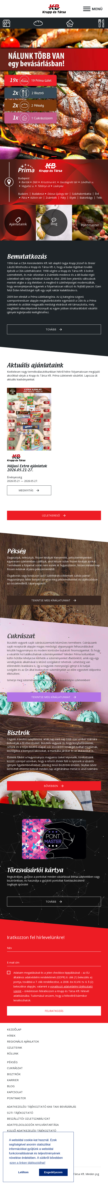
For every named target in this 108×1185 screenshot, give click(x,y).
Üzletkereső (54, 515)
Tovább (54, 329)
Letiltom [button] (23, 1172)
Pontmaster (16, 1098)
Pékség (12, 1062)
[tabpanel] (54, 94)
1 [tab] (54, 156)
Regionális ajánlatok (23, 1041)
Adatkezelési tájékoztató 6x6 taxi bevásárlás (41, 1106)
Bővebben (54, 786)
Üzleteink (14, 1047)
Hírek (11, 1035)
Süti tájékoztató (20, 1112)
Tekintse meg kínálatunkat (54, 600)
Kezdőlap (14, 1029)
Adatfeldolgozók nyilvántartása (33, 1124)
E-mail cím (13, 962)
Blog (11, 1086)
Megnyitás (29, 490)
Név (9, 948)
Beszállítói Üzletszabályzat (28, 1118)
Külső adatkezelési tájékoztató (31, 1130)
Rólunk (12, 1053)
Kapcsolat (15, 1092)
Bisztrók (14, 1074)
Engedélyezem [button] (53, 1172)
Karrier (13, 1080)
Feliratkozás (54, 1011)
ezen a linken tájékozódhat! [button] (27, 1162)
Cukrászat (15, 1068)
